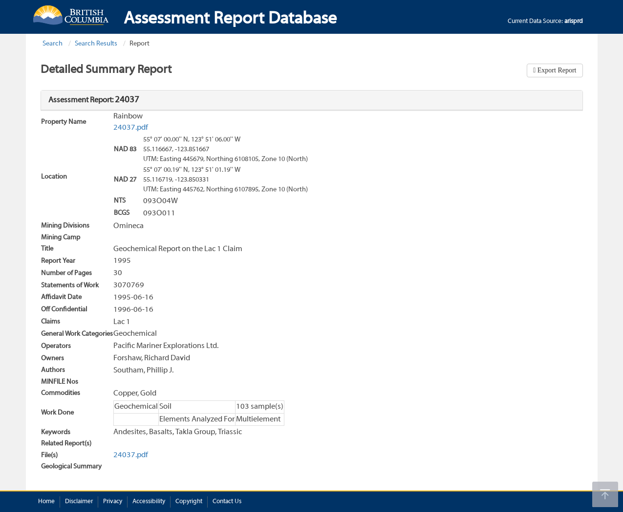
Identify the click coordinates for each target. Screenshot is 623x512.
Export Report (556, 70)
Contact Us (227, 501)
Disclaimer (79, 501)
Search (53, 43)
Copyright (188, 501)
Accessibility (148, 501)
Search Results (96, 43)
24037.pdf (130, 128)
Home (46, 501)
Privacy (112, 501)
